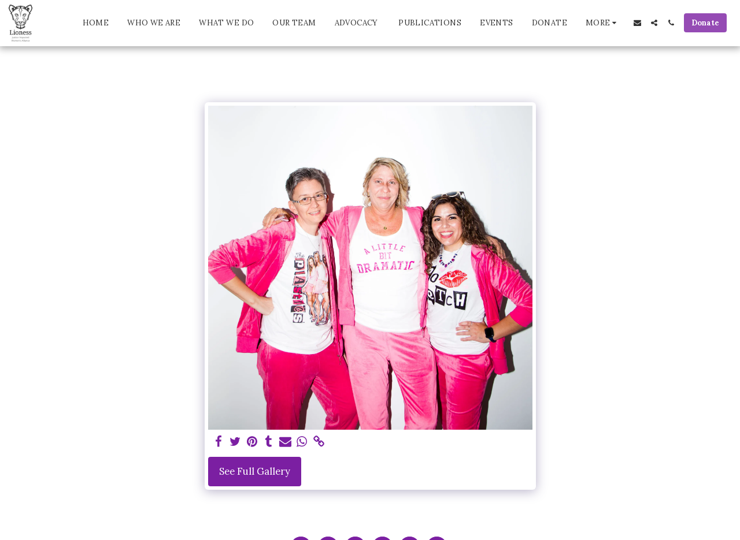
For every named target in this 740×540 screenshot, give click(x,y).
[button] (637, 23)
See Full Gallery (254, 471)
